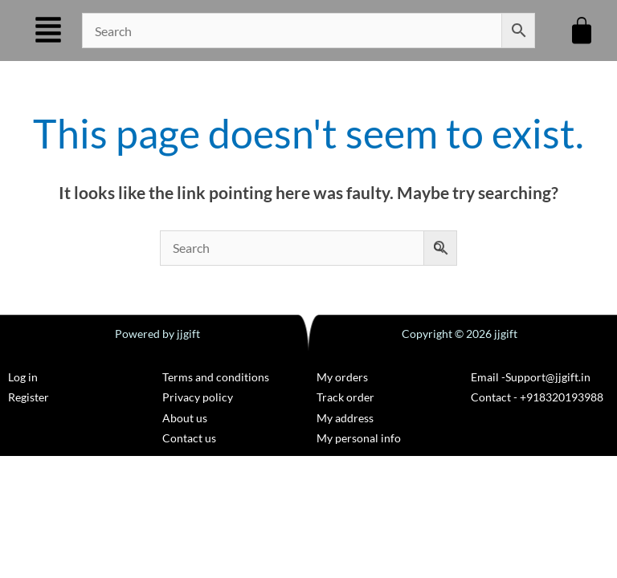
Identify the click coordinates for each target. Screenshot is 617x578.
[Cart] (581, 30)
